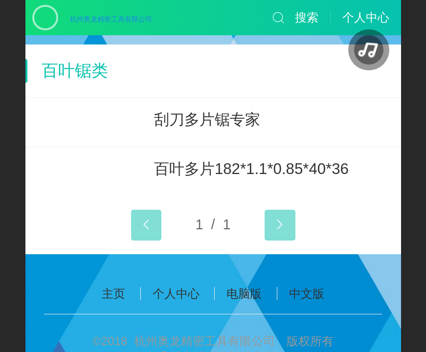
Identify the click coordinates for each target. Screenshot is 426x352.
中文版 (306, 293)
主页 (113, 293)
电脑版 (244, 293)
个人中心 (176, 293)
